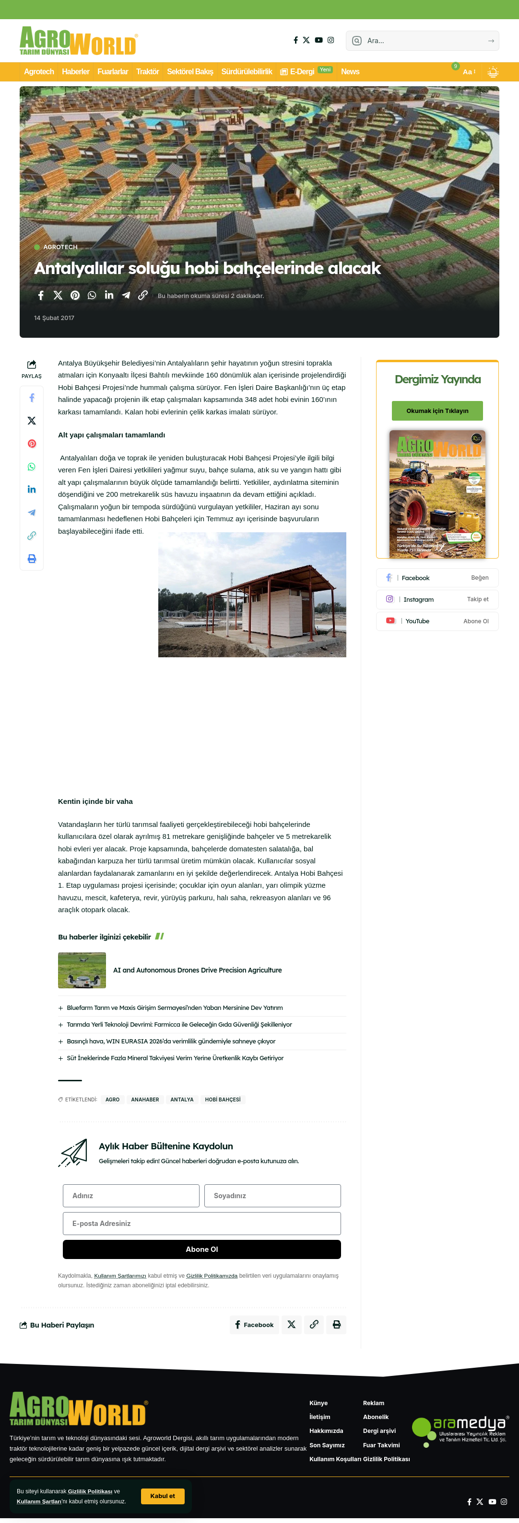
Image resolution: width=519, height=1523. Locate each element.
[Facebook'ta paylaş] (40, 296)
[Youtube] (438, 618)
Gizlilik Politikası (91, 1491)
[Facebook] (295, 40)
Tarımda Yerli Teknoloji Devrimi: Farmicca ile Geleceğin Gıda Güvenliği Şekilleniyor (179, 1024)
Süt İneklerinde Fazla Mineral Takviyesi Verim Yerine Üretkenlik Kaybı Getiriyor (175, 1058)
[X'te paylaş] (58, 296)
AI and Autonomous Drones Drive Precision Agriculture (197, 970)
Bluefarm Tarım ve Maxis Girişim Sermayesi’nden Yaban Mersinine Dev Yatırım (175, 1007)
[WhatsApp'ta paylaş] (92, 296)
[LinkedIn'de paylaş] (109, 296)
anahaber (145, 1099)
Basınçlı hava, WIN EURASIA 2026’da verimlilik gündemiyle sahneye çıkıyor (171, 1041)
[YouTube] (318, 40)
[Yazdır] (31, 558)
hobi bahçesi (223, 1099)
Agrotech (61, 247)
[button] (163, 1496)
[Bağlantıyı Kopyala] (143, 296)
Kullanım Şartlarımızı (120, 1277)
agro (113, 1099)
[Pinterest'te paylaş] (75, 296)
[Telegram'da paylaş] (126, 296)
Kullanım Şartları (39, 1501)
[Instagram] (330, 40)
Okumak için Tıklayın (438, 408)
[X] (306, 40)
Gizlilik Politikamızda (214, 1277)
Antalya (182, 1099)
